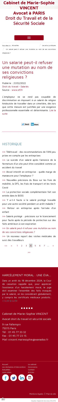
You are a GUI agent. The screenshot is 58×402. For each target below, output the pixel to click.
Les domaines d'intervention (14, 367)
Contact (31, 370)
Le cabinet (32, 364)
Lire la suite (11, 300)
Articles (31, 372)
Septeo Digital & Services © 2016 (43, 401)
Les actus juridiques (49, 45)
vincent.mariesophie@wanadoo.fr (28, 339)
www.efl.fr (17, 90)
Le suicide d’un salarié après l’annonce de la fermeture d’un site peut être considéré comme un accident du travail (29, 164)
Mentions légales (36, 394)
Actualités (15, 45)
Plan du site (51, 394)
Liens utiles (6, 372)
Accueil (5, 364)
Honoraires (32, 367)
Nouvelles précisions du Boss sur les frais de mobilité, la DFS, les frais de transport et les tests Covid (29, 184)
